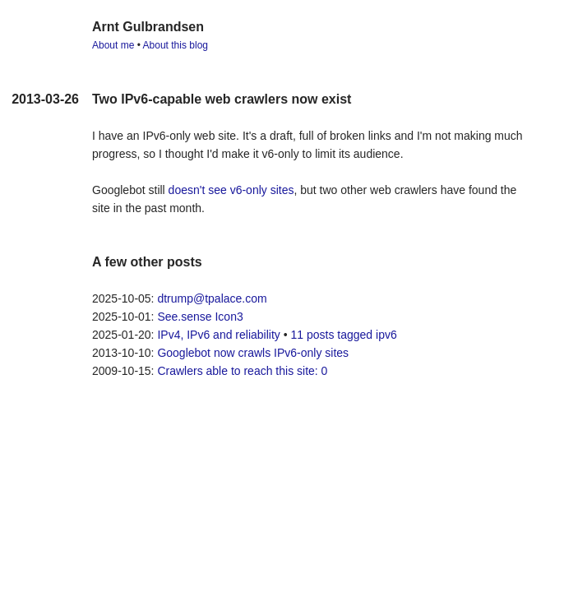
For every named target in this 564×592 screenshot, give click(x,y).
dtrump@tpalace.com (211, 298)
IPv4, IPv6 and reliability (218, 334)
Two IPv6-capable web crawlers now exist (221, 99)
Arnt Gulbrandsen (148, 27)
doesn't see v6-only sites (231, 190)
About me (113, 45)
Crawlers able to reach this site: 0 (242, 370)
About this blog (175, 45)
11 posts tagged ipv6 (344, 334)
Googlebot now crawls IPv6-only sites (253, 352)
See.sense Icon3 (200, 316)
